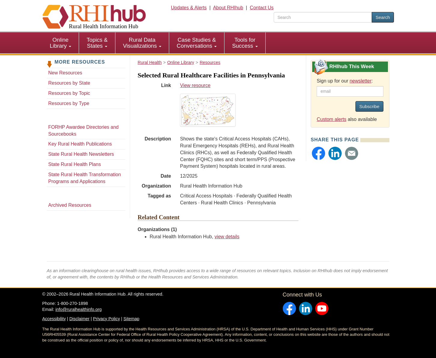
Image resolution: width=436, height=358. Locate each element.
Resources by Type (69, 103)
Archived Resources (69, 205)
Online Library (61, 43)
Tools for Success (245, 43)
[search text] (323, 17)
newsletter (360, 80)
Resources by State (69, 83)
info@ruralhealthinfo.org (78, 309)
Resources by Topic (69, 93)
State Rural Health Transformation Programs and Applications (84, 178)
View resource (239, 105)
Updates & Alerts (189, 7)
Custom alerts (331, 119)
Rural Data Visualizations (142, 43)
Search (383, 17)
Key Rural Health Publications (80, 143)
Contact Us (261, 7)
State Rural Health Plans (74, 164)
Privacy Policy (106, 318)
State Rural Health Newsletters (81, 154)
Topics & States (97, 43)
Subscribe (369, 106)
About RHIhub (228, 7)
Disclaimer (79, 318)
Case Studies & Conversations (197, 43)
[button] (318, 153)
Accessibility (54, 318)
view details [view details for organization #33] (227, 236)
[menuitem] (60, 42)
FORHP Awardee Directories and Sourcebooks (83, 131)
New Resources (65, 72)
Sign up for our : (345, 80)
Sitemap (131, 318)
